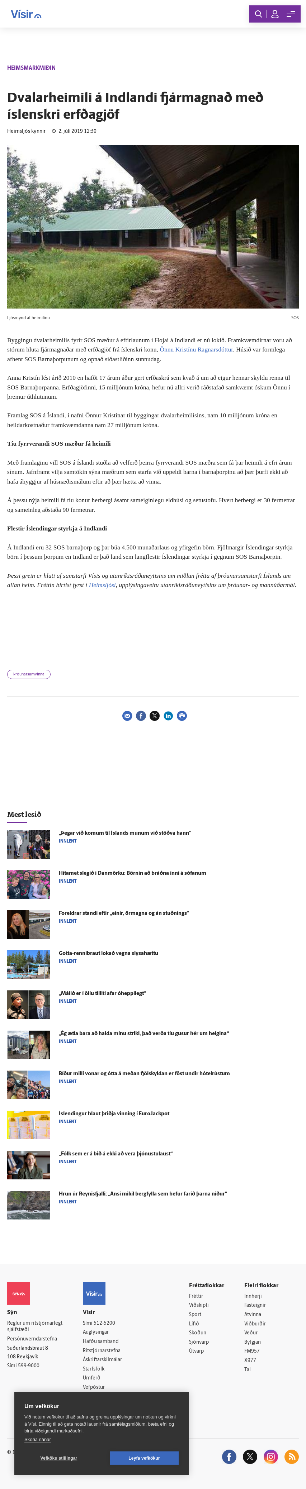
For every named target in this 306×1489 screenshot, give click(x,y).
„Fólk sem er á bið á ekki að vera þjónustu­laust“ (116, 1154)
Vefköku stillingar (59, 1458)
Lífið (194, 1324)
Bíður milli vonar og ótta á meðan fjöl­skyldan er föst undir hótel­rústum (144, 1074)
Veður (251, 1333)
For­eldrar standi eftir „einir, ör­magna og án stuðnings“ (124, 913)
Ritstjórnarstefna (102, 1351)
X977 (250, 1360)
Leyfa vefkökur (144, 1458)
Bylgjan (252, 1342)
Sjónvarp (199, 1342)
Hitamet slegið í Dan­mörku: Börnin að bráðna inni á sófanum (132, 873)
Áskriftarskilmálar (102, 1360)
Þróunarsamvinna (28, 674)
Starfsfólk (93, 1369)
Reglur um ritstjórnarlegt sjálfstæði (34, 1327)
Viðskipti (199, 1305)
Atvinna (252, 1315)
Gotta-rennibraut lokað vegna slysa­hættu (108, 953)
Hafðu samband (100, 1341)
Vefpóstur (94, 1387)
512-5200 (104, 1323)
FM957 (252, 1351)
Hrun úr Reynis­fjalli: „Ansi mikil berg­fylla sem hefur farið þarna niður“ (143, 1194)
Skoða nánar (37, 1439)
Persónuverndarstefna (32, 1339)
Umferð (91, 1378)
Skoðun (197, 1333)
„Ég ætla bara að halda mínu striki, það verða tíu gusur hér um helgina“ (144, 1034)
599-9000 (28, 1366)
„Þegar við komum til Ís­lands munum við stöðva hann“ (125, 833)
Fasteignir (255, 1305)
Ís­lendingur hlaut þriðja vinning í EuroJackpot (114, 1114)
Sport (195, 1315)
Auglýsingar (96, 1332)
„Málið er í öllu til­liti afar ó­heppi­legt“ (102, 993)
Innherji (253, 1296)
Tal (247, 1370)
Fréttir (196, 1296)
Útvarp (196, 1351)
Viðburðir (255, 1324)
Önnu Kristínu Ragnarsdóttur (196, 349)
